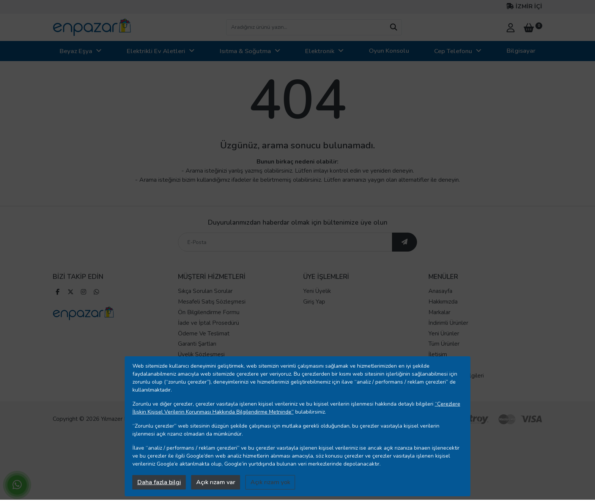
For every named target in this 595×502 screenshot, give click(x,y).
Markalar (439, 312)
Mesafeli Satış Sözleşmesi (212, 301)
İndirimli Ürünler (448, 323)
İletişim (437, 354)
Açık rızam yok (270, 482)
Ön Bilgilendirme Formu (208, 312)
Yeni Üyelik (317, 291)
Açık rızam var (215, 482)
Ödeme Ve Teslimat (204, 333)
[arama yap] (393, 27)
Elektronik (319, 51)
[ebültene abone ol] (404, 242)
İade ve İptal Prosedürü (208, 323)
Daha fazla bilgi (159, 482)
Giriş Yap (314, 301)
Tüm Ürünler (444, 344)
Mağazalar (441, 365)
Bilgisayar (521, 50)
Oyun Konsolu (389, 50)
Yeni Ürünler (443, 333)
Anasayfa (440, 291)
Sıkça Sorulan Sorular (205, 291)
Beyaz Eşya (76, 51)
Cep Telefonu (453, 51)
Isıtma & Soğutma (245, 51)
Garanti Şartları (197, 344)
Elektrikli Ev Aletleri (156, 51)
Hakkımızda (443, 301)
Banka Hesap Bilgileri (456, 375)
